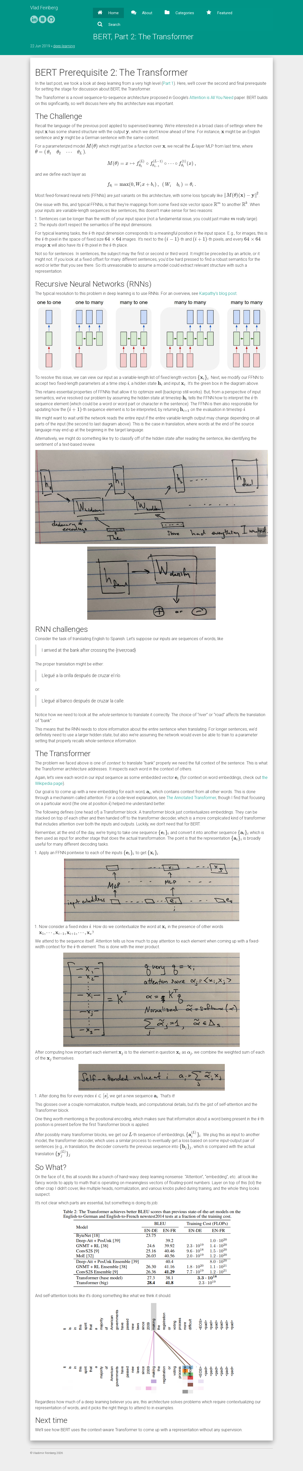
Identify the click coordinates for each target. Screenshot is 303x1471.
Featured (224, 13)
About (146, 13)
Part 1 (168, 83)
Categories (184, 13)
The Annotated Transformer (191, 797)
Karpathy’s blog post (217, 293)
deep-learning (64, 46)
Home (113, 13)
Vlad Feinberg (44, 7)
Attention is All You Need (211, 97)
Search (113, 24)
